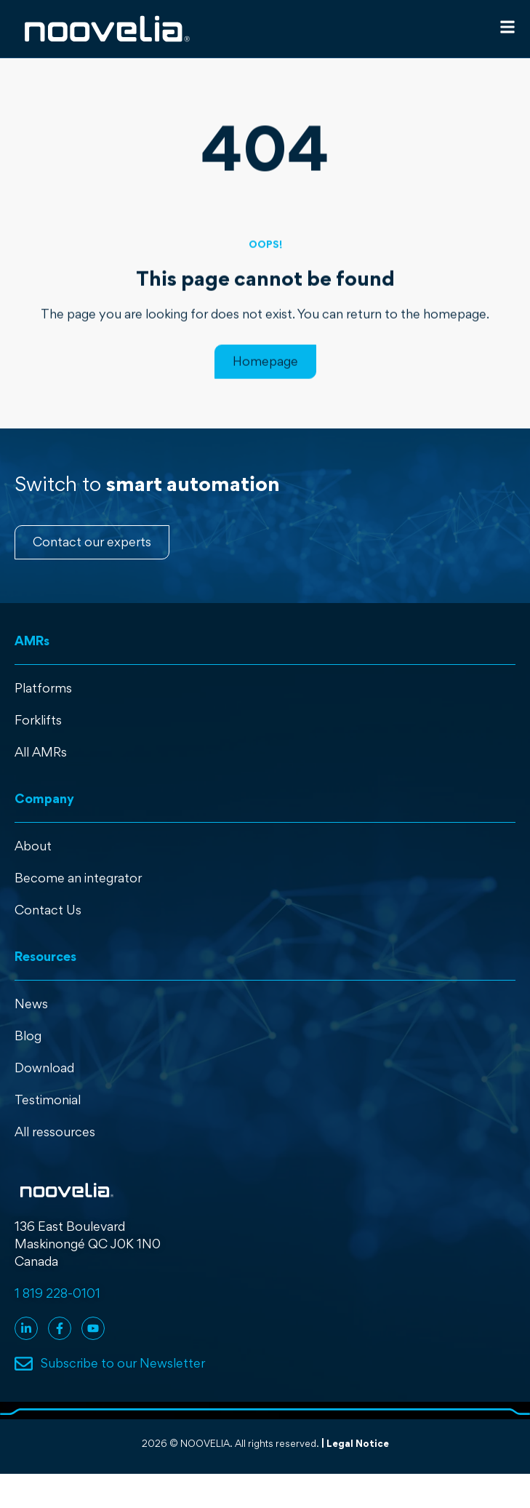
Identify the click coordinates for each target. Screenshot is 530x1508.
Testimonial (48, 1099)
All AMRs (41, 751)
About (33, 845)
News (31, 1003)
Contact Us (48, 909)
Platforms (43, 687)
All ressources (55, 1131)
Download (44, 1067)
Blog (28, 1035)
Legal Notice (357, 1443)
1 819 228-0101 (57, 1293)
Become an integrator (78, 877)
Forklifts (38, 719)
